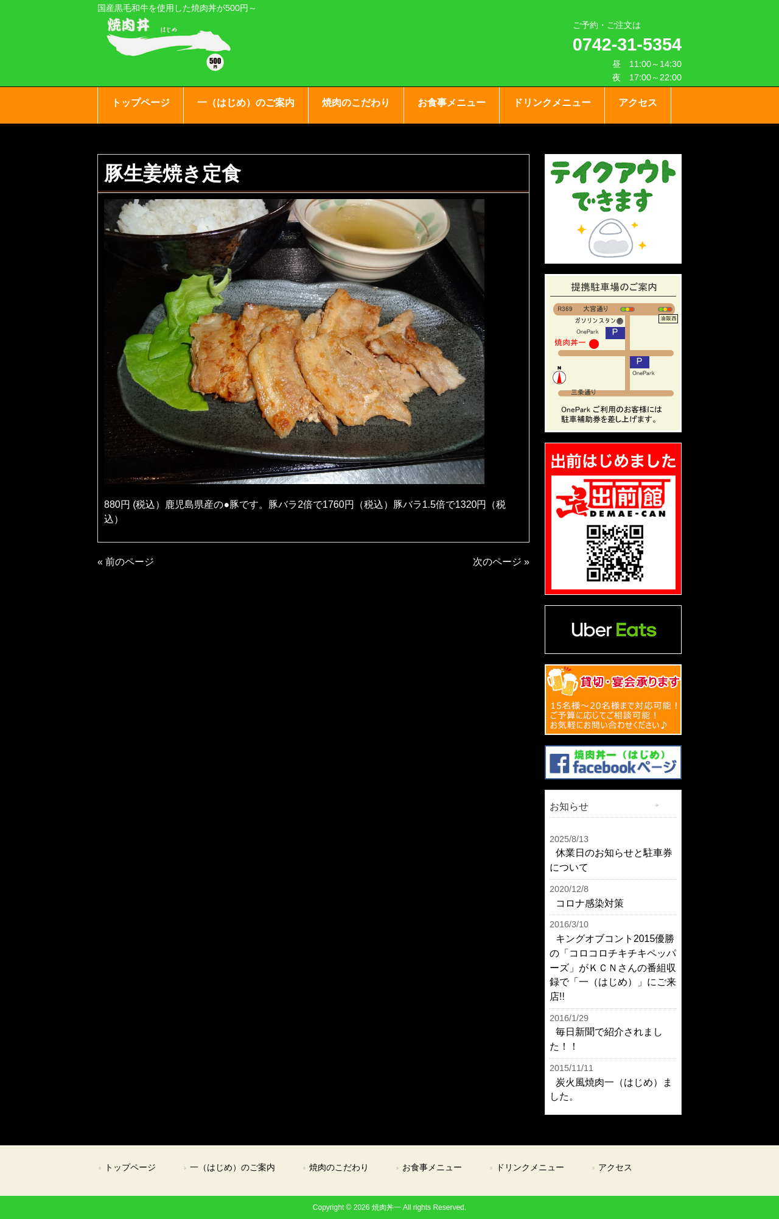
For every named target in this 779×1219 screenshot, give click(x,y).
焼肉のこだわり (339, 1167)
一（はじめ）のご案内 (232, 1167)
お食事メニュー (432, 1167)
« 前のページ (125, 562)
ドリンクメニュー (530, 1167)
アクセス (615, 1167)
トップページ (130, 1167)
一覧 (669, 805)
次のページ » (501, 562)
